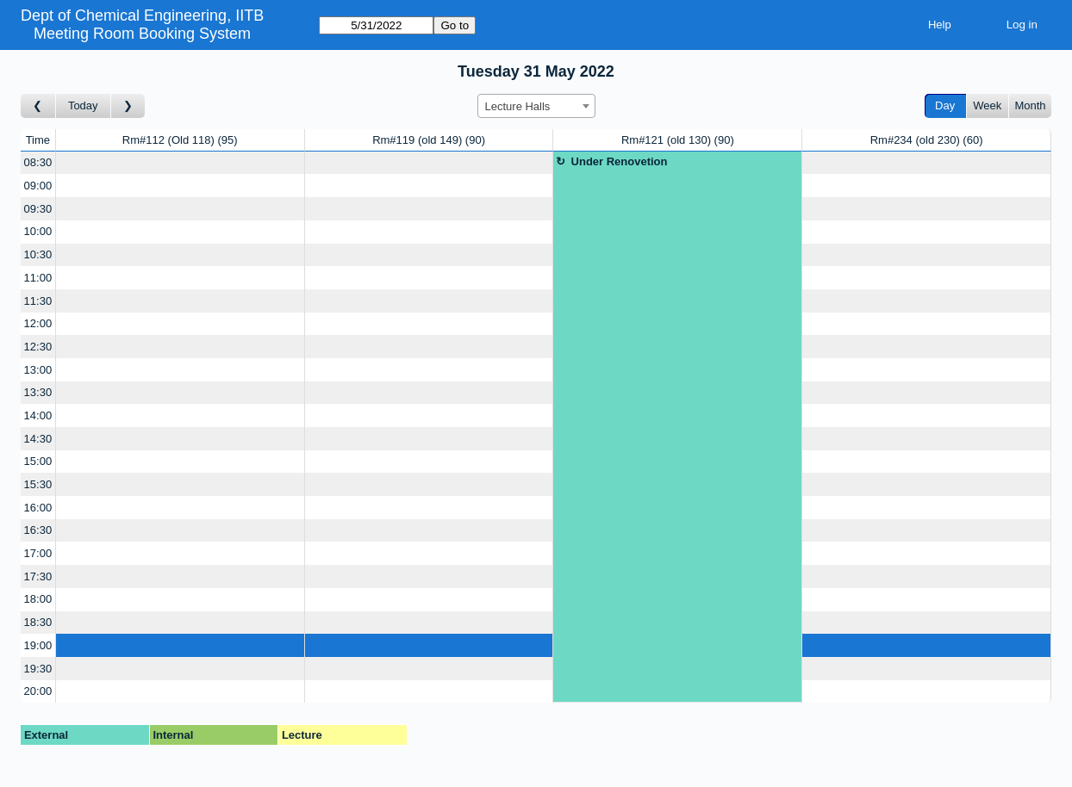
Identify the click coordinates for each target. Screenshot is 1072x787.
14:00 (38, 415)
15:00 (38, 461)
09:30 (38, 208)
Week (987, 105)
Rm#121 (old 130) (677, 139)
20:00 (38, 691)
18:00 (38, 598)
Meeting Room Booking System (142, 33)
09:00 (38, 185)
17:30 (38, 576)
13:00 (38, 369)
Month (1029, 105)
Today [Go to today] (83, 105)
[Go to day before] (38, 106)
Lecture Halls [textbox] (518, 106)
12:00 (38, 323)
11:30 (38, 300)
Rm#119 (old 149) (428, 139)
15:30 (38, 484)
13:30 (38, 392)
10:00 (38, 231)
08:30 (38, 162)
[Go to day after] (128, 106)
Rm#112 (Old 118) (180, 139)
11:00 (38, 277)
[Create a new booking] (180, 163)
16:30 (38, 530)
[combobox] (536, 106)
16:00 (38, 507)
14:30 (38, 438)
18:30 (38, 622)
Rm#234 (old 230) (926, 139)
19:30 (38, 668)
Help (939, 24)
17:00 (38, 553)
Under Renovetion (619, 161)
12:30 (38, 346)
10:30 (38, 254)
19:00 (38, 645)
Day (945, 105)
